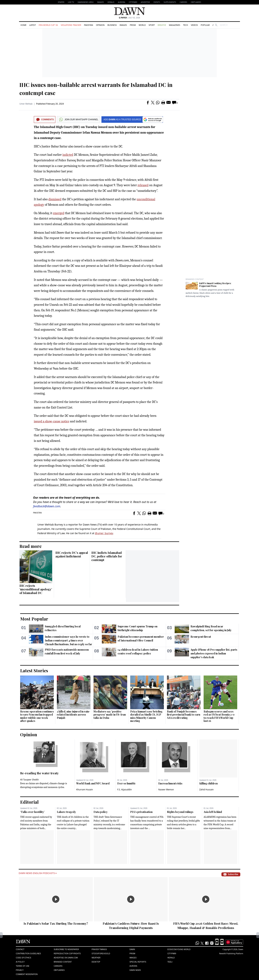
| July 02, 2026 (129, 18)
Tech (185, 25)
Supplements (170, 2)
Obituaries (196, 2)
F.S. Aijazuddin (124, 789)
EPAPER (61, 2)
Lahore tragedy (66, 812)
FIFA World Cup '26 (48, 25)
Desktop (96, 962)
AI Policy (20, 962)
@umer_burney (104, 533)
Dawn (132, 949)
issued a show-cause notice (51, 421)
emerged (58, 213)
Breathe (162, 25)
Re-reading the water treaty (39, 773)
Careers (183, 2)
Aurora (121, 2)
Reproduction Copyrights (67, 954)
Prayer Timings (99, 949)
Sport (152, 25)
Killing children (208, 783)
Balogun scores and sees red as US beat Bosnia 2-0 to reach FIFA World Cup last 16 (219, 716)
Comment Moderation (27, 974)
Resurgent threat (200, 636)
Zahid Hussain (206, 789)
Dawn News (135, 970)
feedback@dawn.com (46, 506)
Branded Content (195, 279)
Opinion (100, 25)
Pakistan (88, 25)
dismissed (54, 199)
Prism (133, 25)
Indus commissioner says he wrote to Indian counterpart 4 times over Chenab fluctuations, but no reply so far (68, 640)
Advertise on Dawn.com (66, 958)
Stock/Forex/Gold (101, 954)
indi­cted (67, 155)
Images (100, 2)
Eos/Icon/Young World (178, 949)
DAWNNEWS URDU (86, 2)
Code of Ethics (23, 958)
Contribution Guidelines (28, 954)
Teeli (169, 962)
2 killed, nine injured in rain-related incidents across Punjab (73, 714)
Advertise (145, 2)
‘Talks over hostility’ (32, 812)
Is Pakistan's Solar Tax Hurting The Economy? (56, 923)
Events (157, 2)
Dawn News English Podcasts (37, 873)
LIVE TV (71, 2)
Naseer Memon (166, 789)
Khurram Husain (84, 789)
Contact (20, 949)
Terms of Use (22, 966)
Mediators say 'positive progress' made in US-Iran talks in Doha (110, 714)
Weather (96, 958)
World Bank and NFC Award (93, 783)
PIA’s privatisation (141, 812)
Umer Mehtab (26, 104)
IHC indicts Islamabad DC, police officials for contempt (106, 556)
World (142, 25)
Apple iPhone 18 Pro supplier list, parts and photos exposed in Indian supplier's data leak (213, 653)
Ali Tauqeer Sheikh (29, 779)
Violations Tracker (71, 25)
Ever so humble (126, 783)
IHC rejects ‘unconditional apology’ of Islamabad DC (35, 589)
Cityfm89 (171, 954)
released (143, 185)
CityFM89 (133, 2)
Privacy (20, 970)
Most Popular (34, 619)
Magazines (174, 25)
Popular (205, 25)
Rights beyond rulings (180, 812)
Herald (110, 2)
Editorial (29, 802)
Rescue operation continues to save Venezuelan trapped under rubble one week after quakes (37, 716)
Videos (194, 25)
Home (23, 25)
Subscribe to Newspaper (66, 949)
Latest (32, 25)
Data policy (101, 812)
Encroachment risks (170, 783)
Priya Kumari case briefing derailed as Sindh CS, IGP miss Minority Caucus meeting (146, 716)
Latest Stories (34, 670)
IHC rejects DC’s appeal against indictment (71, 554)
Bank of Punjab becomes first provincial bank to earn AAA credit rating (183, 714)
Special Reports (138, 962)
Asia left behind (213, 812)
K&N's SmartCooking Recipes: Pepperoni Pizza (215, 284)
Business (112, 25)
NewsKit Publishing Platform (231, 953)
